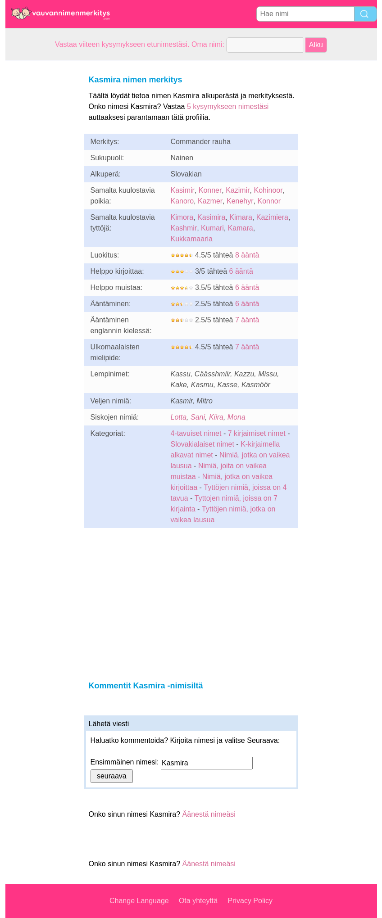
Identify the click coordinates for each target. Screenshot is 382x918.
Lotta (179, 417)
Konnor (269, 201)
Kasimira (211, 217)
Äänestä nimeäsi (209, 814)
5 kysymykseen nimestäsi (227, 106)
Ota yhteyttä (198, 900)
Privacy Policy (250, 900)
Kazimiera (272, 217)
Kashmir (184, 228)
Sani (198, 417)
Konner (210, 190)
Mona (236, 417)
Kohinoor (268, 190)
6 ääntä (241, 271)
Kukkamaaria (192, 239)
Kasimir (183, 190)
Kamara (240, 228)
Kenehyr (240, 201)
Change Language (139, 900)
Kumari (212, 228)
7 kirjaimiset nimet (257, 433)
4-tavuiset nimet (196, 433)
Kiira (216, 417)
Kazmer (210, 201)
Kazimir (238, 190)
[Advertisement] (41, 195)
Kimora (182, 217)
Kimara (240, 217)
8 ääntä (247, 255)
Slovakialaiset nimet (202, 444)
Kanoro (182, 201)
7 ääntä (247, 320)
